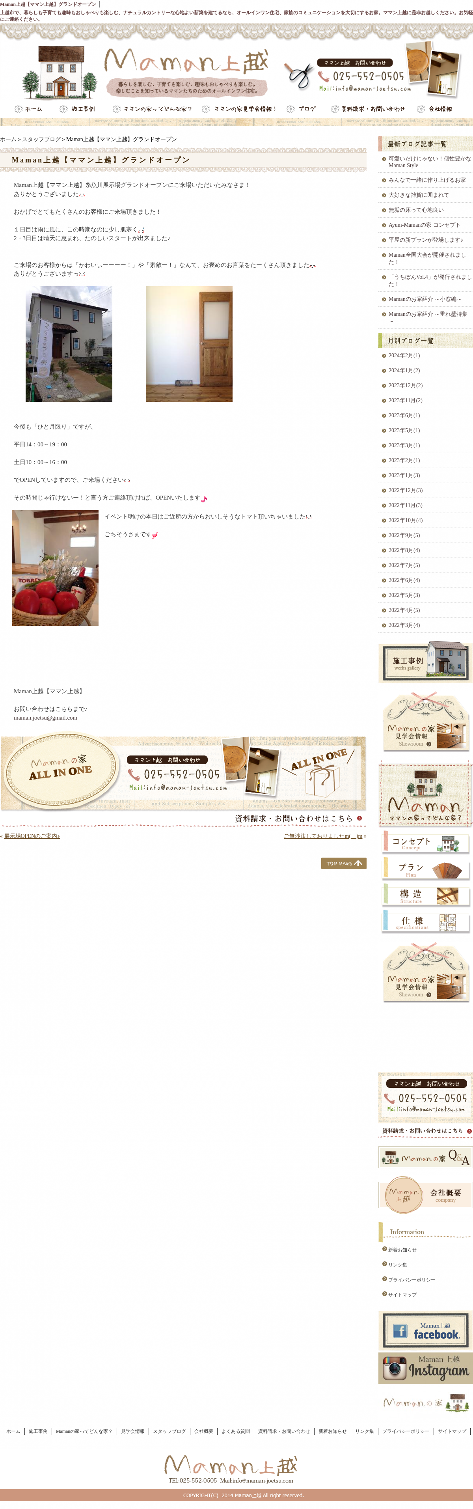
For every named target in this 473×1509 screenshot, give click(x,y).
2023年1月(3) (404, 475)
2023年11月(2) (406, 400)
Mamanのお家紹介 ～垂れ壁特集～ (428, 317)
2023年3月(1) (404, 445)
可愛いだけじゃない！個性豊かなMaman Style (430, 162)
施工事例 (38, 1431)
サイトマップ (402, 1295)
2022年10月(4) (406, 520)
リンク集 (397, 1265)
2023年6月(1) (404, 415)
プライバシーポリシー (412, 1280)
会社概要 (203, 1431)
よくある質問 (236, 1431)
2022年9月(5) (404, 535)
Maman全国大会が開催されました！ (427, 258)
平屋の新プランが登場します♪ (426, 240)
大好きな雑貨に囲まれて (419, 195)
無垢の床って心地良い (416, 210)
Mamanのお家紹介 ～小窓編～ (425, 299)
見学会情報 (133, 1431)
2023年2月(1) (404, 460)
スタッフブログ (41, 139)
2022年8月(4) (404, 550)
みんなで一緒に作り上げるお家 (427, 180)
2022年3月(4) (404, 625)
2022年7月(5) (404, 565)
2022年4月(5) (404, 610)
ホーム (8, 139)
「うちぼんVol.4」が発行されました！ (430, 280)
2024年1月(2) (404, 370)
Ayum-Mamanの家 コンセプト (425, 225)
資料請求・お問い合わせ (284, 1431)
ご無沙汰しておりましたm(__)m (323, 836)
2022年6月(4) (404, 580)
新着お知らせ (402, 1250)
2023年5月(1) (404, 430)
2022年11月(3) (406, 505)
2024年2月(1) (404, 355)
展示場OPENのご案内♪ (32, 836)
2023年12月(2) (406, 385)
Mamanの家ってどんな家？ (84, 1431)
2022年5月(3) (404, 595)
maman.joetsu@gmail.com (45, 717)
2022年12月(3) (406, 490)
